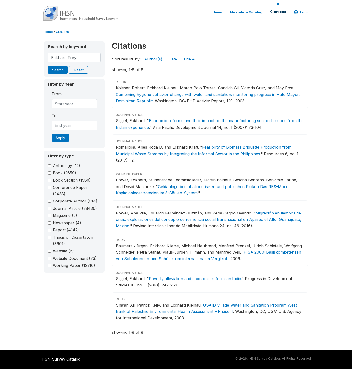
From (57, 93)
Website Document (75, 258)
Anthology (66, 165)
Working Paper (74, 265)
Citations (278, 12)
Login (302, 12)
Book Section (72, 180)
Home (217, 12)
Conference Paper (70, 190)
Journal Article (75, 208)
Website (63, 251)
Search (58, 70)
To (54, 115)
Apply (60, 138)
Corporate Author (75, 201)
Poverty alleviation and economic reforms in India (195, 278)
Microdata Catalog (246, 12)
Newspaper (67, 222)
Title (189, 59)
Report (66, 229)
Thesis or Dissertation (73, 240)
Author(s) (153, 59)
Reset (79, 70)
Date (172, 59)
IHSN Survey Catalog (60, 359)
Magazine (65, 215)
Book (64, 172)
